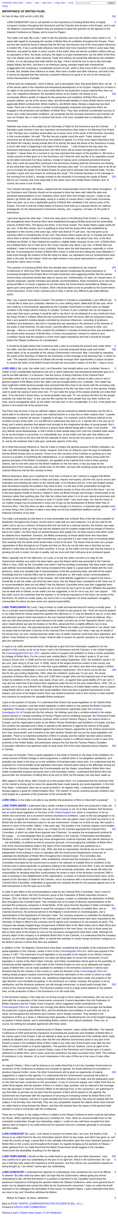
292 (114, 94)
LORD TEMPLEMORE (14, 607)
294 (114, 267)
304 (114, 1072)
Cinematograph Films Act (72, 951)
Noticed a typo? (10, 1212)
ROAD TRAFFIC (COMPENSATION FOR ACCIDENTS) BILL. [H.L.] (47, 1203)
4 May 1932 (60, 3)
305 (114, 1156)
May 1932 (47, 3)
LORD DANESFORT (13, 1134)
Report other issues (31, 1212)
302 (114, 908)
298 (114, 591)
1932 (37, 3)
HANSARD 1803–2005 (12, 3)
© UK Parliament (52, 1212)
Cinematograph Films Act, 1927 (23, 653)
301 (114, 829)
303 (114, 984)
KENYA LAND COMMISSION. (30, 1207)
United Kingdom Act (65, 812)
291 (114, 16)
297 (114, 509)
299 (114, 670)
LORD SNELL (9, 368)
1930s (29, 3)
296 (114, 428)
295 (114, 349)
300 (114, 746)
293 (114, 176)
